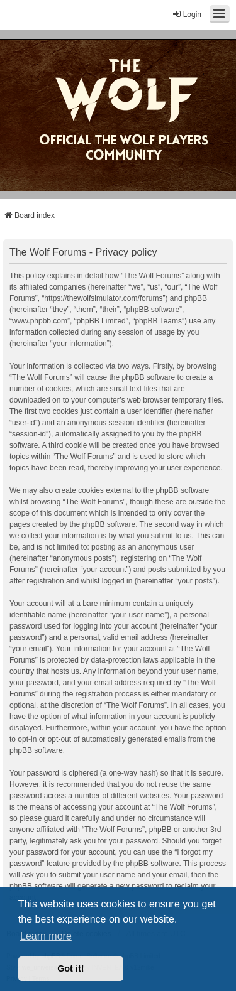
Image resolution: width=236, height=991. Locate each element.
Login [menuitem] (186, 14)
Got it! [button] (70, 968)
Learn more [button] (46, 936)
